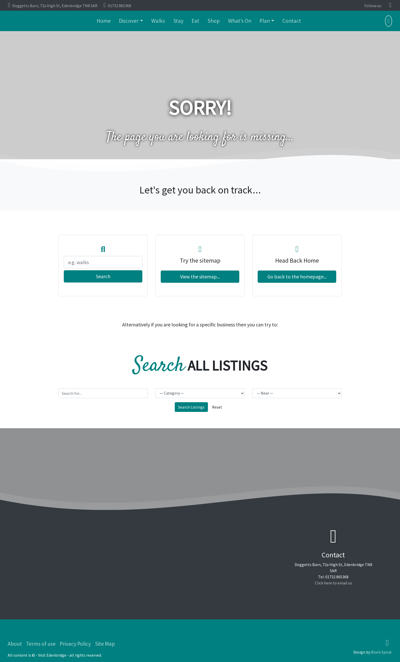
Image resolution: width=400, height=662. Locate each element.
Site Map (105, 643)
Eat (195, 20)
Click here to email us (333, 582)
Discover (129, 20)
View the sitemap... (200, 276)
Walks (158, 20)
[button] (388, 21)
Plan (264, 20)
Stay (178, 20)
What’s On (239, 20)
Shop (213, 20)
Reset (217, 407)
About (15, 643)
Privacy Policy (75, 643)
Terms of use (41, 643)
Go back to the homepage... (297, 276)
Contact (291, 20)
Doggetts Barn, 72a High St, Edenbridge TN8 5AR (52, 5)
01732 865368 (117, 5)
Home (104, 20)
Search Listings (191, 407)
